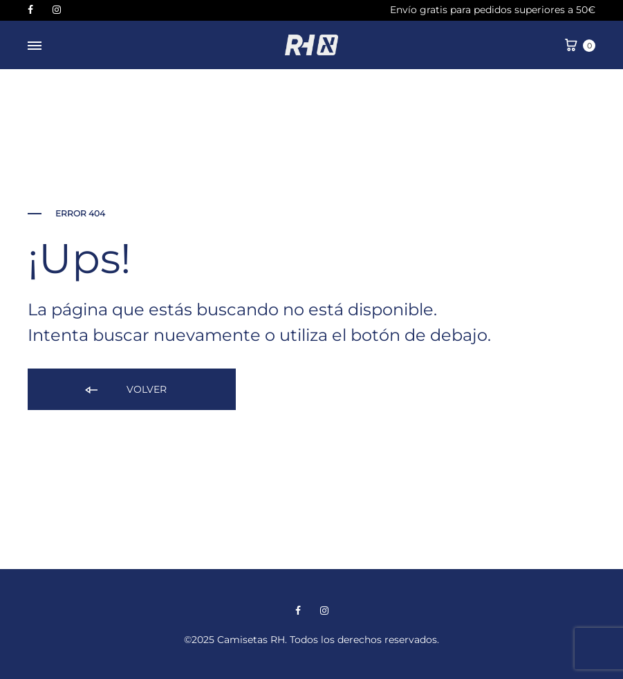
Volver (125, 390)
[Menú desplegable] (34, 46)
